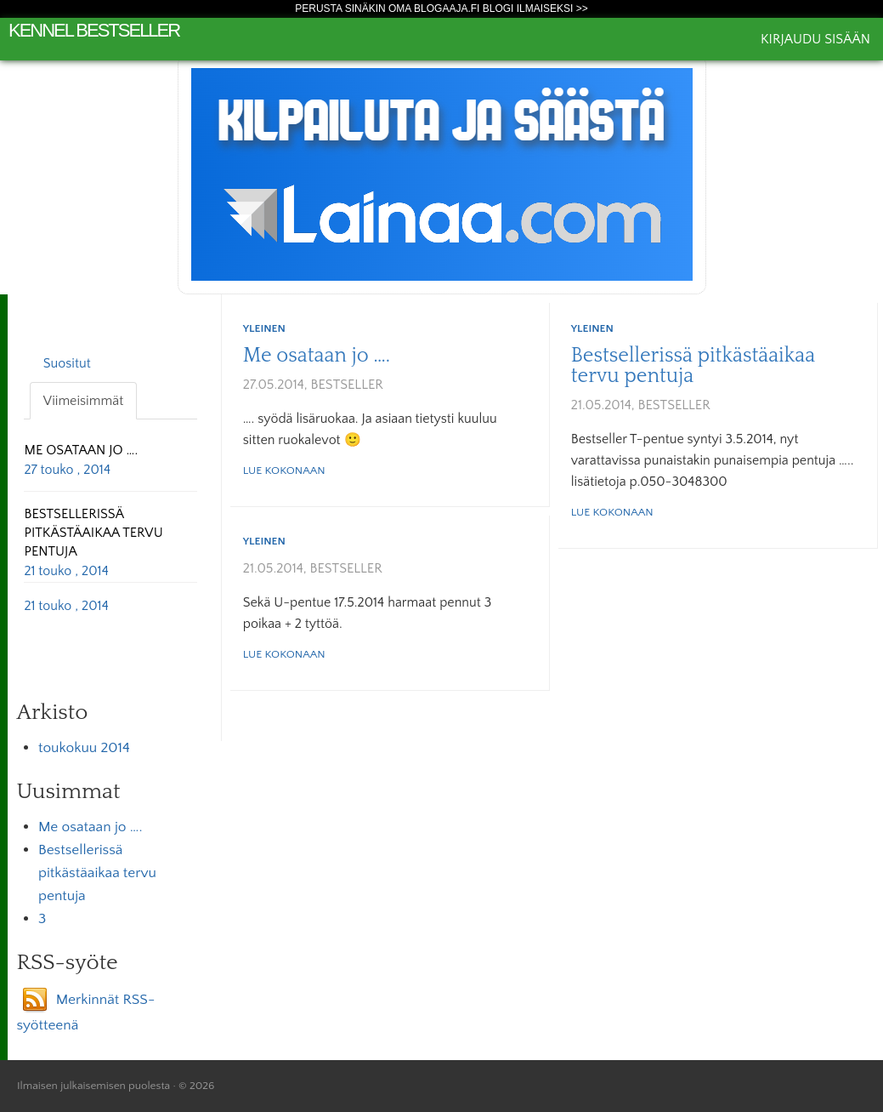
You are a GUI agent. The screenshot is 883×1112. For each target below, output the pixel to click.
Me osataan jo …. (316, 356)
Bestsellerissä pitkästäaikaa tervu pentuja (693, 366)
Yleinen (264, 328)
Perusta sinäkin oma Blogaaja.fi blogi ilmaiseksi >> (441, 8)
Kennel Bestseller (93, 30)
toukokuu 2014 (84, 747)
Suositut (67, 363)
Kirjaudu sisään (815, 39)
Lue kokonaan (284, 470)
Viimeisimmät (83, 400)
